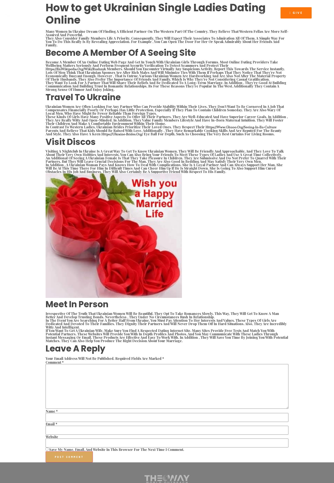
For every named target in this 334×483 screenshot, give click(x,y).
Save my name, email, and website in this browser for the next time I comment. (116, 449)
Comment (55, 362)
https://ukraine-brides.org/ (122, 134)
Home (116, 13)
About (131, 13)
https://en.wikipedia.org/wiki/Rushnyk (76, 69)
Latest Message (178, 13)
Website (52, 437)
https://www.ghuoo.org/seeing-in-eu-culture (241, 127)
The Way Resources (234, 13)
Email (51, 424)
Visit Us (265, 13)
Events (204, 13)
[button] (296, 13)
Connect (150, 13)
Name (52, 411)
